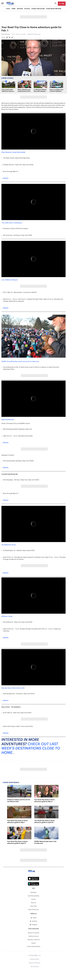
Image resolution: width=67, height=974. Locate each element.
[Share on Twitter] (9, 37)
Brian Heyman (5, 34)
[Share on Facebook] (7, 37)
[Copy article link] (12, 37)
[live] (62, 4)
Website (5, 178)
